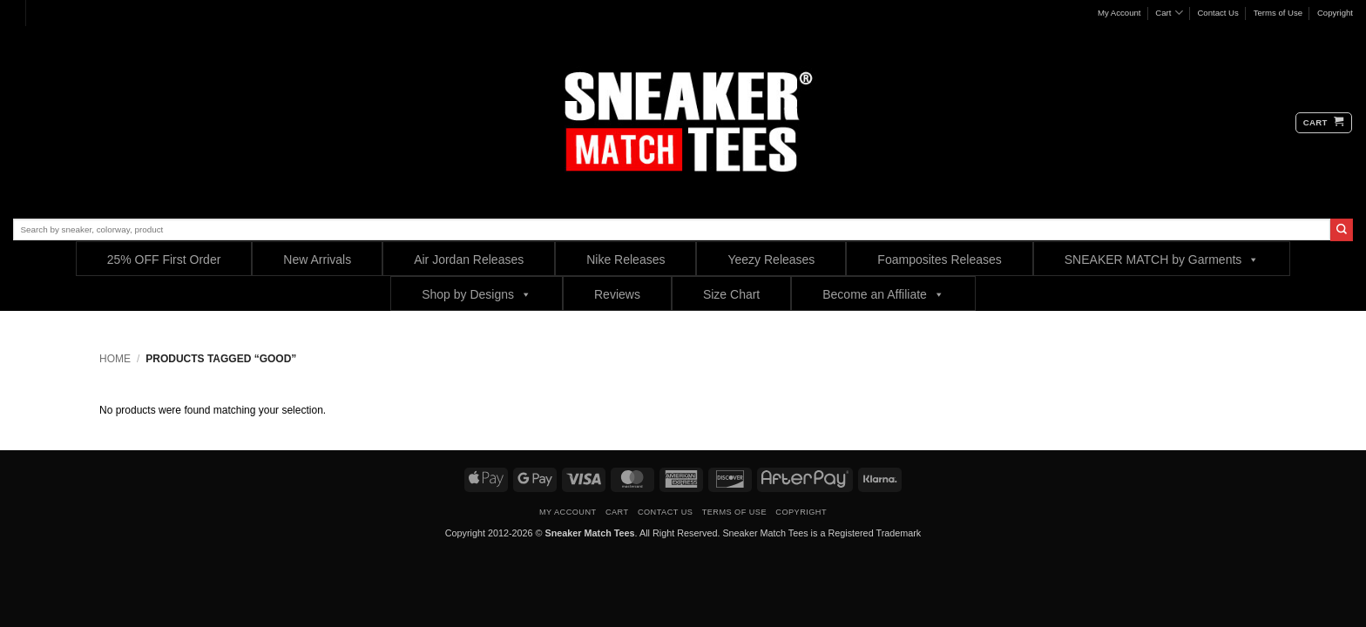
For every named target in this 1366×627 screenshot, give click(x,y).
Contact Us (1217, 12)
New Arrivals (317, 259)
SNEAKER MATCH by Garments (1162, 259)
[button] (1323, 122)
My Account (1119, 12)
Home (115, 359)
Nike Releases (625, 259)
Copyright (1335, 12)
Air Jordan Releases (469, 259)
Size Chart (731, 294)
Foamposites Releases (939, 259)
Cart (1168, 12)
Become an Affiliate (883, 294)
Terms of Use (1278, 12)
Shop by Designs (476, 294)
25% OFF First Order (164, 259)
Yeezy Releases (771, 259)
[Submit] (1341, 230)
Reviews (617, 294)
